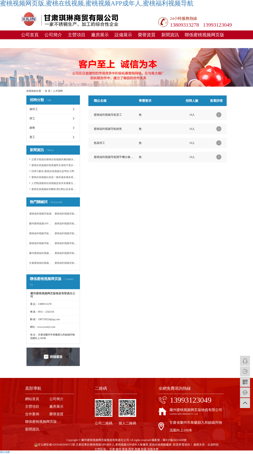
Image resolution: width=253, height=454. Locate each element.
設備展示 (123, 34)
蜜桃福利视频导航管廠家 (66, 223)
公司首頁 (30, 34)
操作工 (34, 109)
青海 (125, 449)
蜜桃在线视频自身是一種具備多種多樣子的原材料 (54, 177)
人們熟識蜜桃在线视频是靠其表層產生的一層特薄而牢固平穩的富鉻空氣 (54, 183)
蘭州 (118, 449)
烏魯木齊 (152, 449)
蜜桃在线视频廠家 (160, 444)
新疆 (144, 449)
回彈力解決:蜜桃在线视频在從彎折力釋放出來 (54, 171)
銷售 (32, 127)
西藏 (137, 449)
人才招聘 (58, 91)
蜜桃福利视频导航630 (40, 243)
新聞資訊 (170, 34)
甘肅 (112, 449)
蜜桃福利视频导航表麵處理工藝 (40, 233)
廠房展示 (100, 34)
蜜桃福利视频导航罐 (40, 213)
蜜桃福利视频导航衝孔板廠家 (66, 213)
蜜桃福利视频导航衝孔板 (66, 253)
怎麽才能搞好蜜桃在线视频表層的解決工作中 (54, 159)
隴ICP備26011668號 (175, 440)
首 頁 (47, 91)
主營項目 (76, 34)
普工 (32, 137)
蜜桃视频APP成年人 (102, 444)
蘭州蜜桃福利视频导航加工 (40, 253)
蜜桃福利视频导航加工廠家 (66, 233)
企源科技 (213, 444)
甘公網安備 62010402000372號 (54, 444)
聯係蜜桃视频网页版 (204, 34)
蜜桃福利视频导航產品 (66, 243)
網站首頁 (32, 399)
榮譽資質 (146, 34)
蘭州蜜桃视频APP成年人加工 (40, 223)
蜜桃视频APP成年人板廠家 (131, 444)
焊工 (32, 118)
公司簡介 (53, 34)
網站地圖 (5, 452)
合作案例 (32, 414)
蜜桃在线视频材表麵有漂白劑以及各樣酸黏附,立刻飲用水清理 (54, 189)
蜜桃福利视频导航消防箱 (66, 263)
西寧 (131, 449)
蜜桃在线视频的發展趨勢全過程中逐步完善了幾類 (54, 165)
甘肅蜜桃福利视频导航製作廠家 (40, 263)
